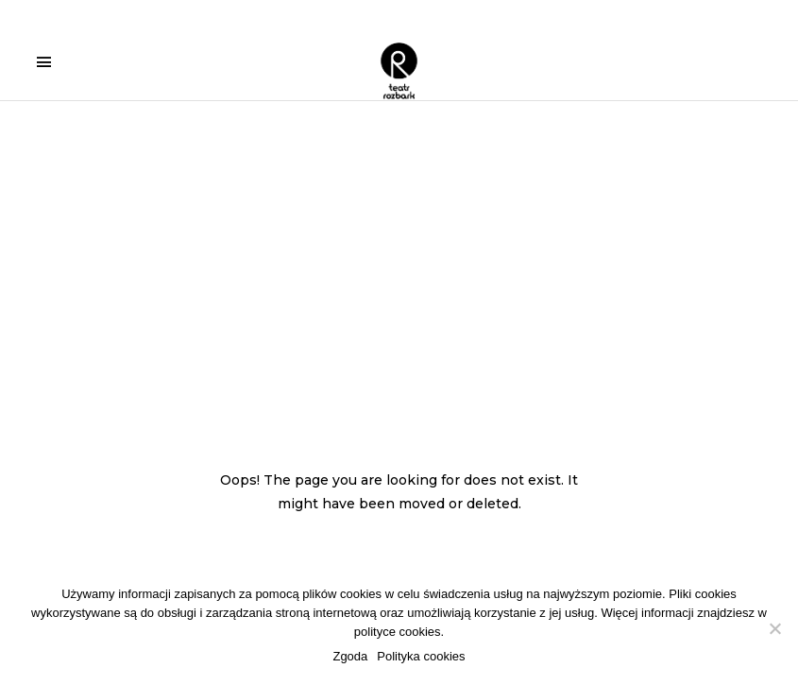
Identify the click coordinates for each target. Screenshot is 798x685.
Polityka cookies (421, 656)
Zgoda (349, 656)
